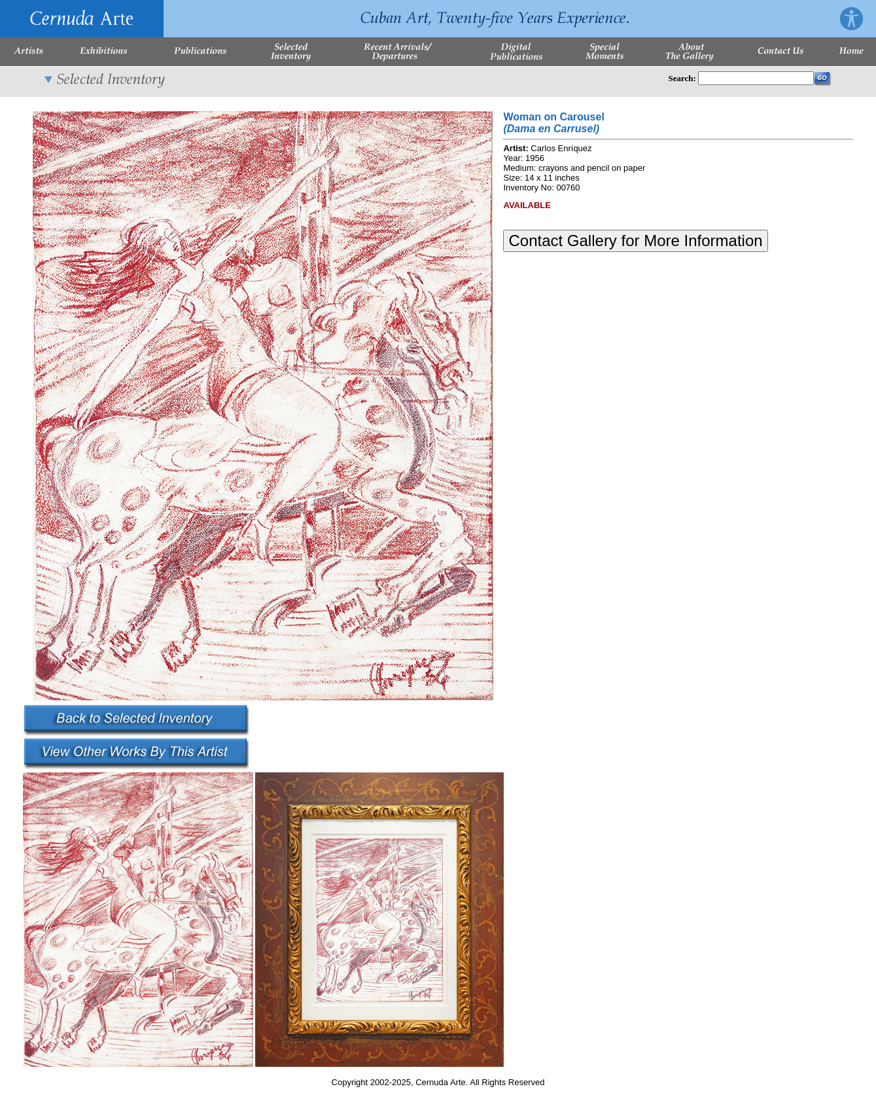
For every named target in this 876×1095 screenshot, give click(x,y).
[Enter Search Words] (756, 78)
